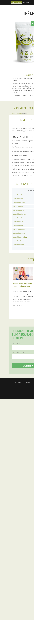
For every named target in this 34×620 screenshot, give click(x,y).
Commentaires (28, 383)
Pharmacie (18, 383)
